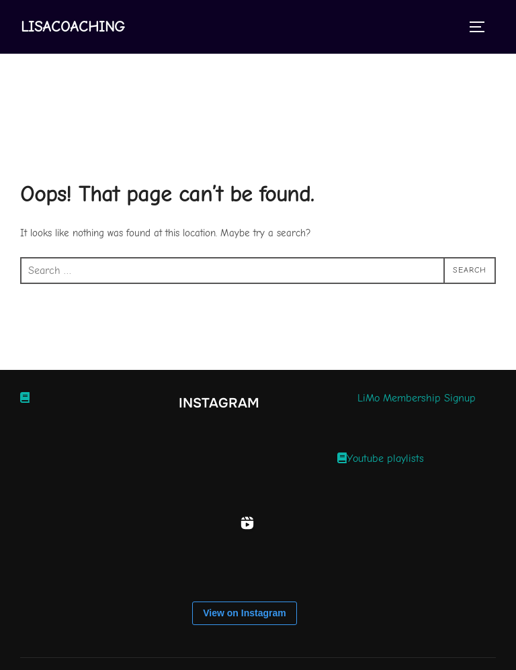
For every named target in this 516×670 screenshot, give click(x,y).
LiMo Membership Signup (416, 398)
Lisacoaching (73, 27)
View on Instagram (244, 613)
